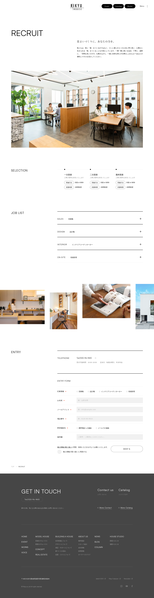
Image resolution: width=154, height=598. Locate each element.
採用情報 (81, 551)
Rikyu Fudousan (113, 579)
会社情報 (81, 548)
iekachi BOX (100, 579)
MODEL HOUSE (42, 536)
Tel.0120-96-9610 (87, 358)
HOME (24, 536)
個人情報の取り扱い (64, 447)
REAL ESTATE (41, 554)
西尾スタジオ (114, 541)
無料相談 (81, 541)
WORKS (24, 547)
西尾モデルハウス (41, 544)
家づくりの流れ (60, 551)
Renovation (127, 579)
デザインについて (61, 544)
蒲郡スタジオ (114, 544)
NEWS (97, 536)
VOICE (24, 552)
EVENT (24, 542)
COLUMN (99, 547)
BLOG (97, 542)
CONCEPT (40, 549)
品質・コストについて (62, 554)
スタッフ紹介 (82, 544)
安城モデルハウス (41, 541)
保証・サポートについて (63, 548)
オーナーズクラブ (84, 554)
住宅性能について (61, 541)
